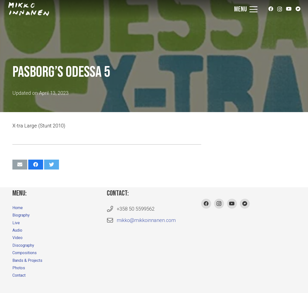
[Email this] (19, 165)
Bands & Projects (27, 260)
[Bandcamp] (298, 11)
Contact (19, 275)
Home (17, 207)
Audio (17, 230)
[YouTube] (289, 11)
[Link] (28, 9)
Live (16, 222)
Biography (21, 215)
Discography (23, 245)
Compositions (24, 252)
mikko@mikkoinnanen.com (146, 220)
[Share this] (35, 165)
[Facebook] (270, 11)
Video (17, 237)
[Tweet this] (51, 165)
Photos (18, 268)
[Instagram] (279, 11)
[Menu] (245, 9)
